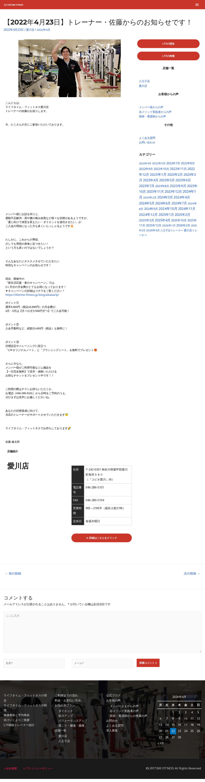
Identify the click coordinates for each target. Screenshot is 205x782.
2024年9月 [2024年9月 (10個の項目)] (151, 211)
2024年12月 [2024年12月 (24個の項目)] (148, 216)
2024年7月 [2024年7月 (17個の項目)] (179, 205)
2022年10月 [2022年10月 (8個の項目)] (161, 171)
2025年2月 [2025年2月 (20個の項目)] (182, 216)
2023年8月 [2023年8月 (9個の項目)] (162, 188)
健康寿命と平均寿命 (17, 718)
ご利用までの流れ (66, 698)
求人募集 (112, 734)
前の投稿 (13, 573)
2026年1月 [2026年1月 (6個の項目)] (169, 227)
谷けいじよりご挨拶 (17, 723)
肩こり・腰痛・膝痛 (71, 729)
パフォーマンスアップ (72, 724)
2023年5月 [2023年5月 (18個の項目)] (167, 182)
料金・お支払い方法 (68, 703)
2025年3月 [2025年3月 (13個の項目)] (146, 222)
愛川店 (30, 30)
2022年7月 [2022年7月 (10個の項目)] (173, 165)
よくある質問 (115, 729)
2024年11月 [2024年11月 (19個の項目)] (186, 210)
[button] (168, 43)
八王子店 (64, 744)
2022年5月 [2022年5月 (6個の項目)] (159, 165)
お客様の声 (113, 703)
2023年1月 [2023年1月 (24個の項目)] (158, 176)
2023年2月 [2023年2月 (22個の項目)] (175, 176)
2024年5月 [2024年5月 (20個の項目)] (147, 205)
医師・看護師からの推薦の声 (128, 719)
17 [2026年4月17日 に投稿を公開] (185, 728)
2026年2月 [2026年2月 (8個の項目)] (183, 227)
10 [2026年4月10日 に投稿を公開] (185, 721)
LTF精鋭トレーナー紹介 (19, 728)
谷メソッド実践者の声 (124, 714)
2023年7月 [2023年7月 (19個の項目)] (147, 188)
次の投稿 (192, 573)
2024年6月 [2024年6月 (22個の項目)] (163, 205)
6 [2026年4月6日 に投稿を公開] (160, 721)
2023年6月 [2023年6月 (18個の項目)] (183, 182)
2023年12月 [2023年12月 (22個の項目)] (173, 193)
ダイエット (65, 714)
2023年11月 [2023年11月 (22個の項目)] (155, 193)
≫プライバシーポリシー (40, 771)
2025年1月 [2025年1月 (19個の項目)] (166, 216)
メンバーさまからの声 (124, 709)
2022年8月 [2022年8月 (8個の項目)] (188, 165)
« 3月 (160, 746)
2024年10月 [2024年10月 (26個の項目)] (168, 210)
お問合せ (112, 724)
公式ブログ (113, 698)
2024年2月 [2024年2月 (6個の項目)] (150, 199)
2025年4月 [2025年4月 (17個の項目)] (162, 222)
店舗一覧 (60, 734)
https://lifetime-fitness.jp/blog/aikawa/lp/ (33, 295)
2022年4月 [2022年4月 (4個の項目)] (145, 165)
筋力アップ (65, 719)
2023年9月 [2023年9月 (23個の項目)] (178, 187)
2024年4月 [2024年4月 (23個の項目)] (182, 199)
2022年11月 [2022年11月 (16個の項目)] (178, 170)
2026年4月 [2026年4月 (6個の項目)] (153, 232)
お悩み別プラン (65, 708)
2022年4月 (44, 30)
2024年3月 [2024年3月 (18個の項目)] (165, 199)
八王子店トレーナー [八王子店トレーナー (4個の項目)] (171, 232)
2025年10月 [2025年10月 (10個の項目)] (179, 222)
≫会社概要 (11, 771)
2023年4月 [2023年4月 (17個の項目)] (150, 182)
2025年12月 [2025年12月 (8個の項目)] (153, 227)
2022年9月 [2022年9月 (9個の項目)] (146, 171)
